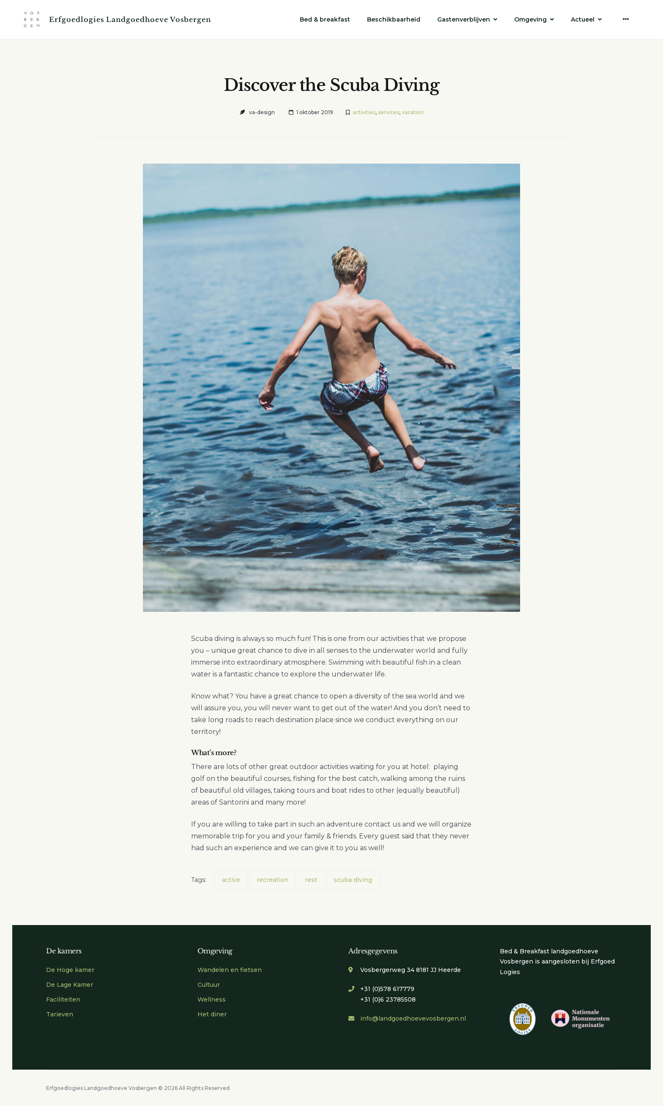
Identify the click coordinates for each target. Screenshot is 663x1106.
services (388, 112)
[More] (626, 19)
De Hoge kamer (70, 970)
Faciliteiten (63, 999)
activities (364, 112)
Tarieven (59, 1014)
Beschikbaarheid (393, 19)
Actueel (583, 19)
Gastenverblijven (463, 19)
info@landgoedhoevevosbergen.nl (413, 1018)
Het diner (212, 1014)
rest (311, 880)
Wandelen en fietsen (229, 970)
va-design (262, 112)
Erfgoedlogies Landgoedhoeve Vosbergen (130, 19)
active (231, 880)
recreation (272, 880)
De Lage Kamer (69, 984)
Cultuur (208, 984)
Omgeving (530, 19)
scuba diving (353, 880)
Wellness (211, 999)
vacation (413, 112)
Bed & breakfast (325, 19)
